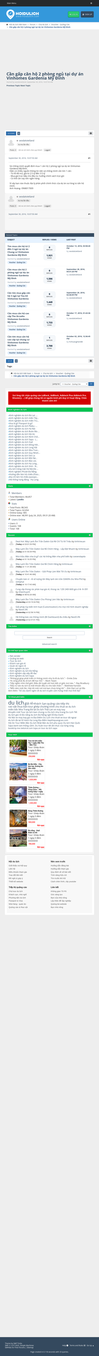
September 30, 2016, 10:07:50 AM (23, 158)
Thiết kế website (16, 882)
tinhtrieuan (80, 541)
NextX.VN (22, 609)
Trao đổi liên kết (16, 875)
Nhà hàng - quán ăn (17, 904)
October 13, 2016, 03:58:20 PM (78, 247)
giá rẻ (29, 703)
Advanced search (49, 644)
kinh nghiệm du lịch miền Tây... (24, 418)
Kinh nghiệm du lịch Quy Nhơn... (24, 452)
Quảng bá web (17, 658)
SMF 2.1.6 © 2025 (12, 1345)
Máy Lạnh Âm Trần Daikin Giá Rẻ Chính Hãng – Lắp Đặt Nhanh (45, 549)
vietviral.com (27, 728)
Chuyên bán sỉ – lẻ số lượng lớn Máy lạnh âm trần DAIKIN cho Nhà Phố (49, 579)
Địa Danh (59, 714)
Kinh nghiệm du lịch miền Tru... (24, 420)
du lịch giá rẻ (14, 714)
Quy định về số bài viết (61, 872)
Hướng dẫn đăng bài (60, 865)
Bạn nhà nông (57, 907)
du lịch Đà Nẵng (39, 714)
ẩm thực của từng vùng (63, 725)
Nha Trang (24, 709)
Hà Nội (11, 717)
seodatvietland (26, 140)
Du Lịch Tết (71, 712)
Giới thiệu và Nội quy (18, 865)
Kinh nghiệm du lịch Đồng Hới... (24, 444)
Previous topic (13, 85)
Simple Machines (27, 1345)
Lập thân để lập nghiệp (61, 901)
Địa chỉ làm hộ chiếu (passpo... (23, 477)
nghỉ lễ (50, 714)
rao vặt (12, 706)
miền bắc (13, 709)
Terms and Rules (77, 1345)
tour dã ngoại (70, 717)
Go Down (11, 133)
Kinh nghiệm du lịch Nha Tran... (24, 450)
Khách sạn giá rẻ (18, 663)
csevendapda (79, 556)
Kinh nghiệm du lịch (19, 668)
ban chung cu (40, 712)
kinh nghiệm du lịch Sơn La (22, 455)
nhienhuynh (24, 592)
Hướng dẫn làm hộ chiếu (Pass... (24, 474)
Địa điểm (42, 720)
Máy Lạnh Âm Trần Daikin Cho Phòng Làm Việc (38, 599)
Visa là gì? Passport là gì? (21, 423)
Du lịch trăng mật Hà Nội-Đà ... (23, 469)
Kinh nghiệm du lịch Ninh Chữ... (24, 436)
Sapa (10, 725)
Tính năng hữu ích (59, 875)
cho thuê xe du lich (66, 706)
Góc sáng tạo (57, 894)
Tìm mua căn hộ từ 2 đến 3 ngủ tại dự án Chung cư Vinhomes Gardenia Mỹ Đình (18, 250)
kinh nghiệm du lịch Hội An (22, 434)
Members (17, 493)
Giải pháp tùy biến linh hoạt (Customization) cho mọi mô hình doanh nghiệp (52, 607)
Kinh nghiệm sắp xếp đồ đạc (23, 673)
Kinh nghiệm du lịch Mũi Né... (23, 458)
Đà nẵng (26, 714)
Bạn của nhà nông (59, 898)
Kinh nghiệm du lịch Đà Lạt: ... (23, 415)
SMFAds (8, 1347)
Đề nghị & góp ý (16, 878)
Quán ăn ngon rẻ (18, 666)
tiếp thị (65, 703)
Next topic (25, 85)
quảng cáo (53, 703)
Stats (10, 486)
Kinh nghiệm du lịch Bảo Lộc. (23, 461)
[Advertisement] (49, 49)
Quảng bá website (59, 904)
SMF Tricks (17, 1343)
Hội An (11, 723)
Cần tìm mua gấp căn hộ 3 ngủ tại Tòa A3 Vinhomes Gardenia (18, 295)
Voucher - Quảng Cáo (17, 262)
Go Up (10, 361)
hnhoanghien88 (76, 342)
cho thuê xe (57, 717)
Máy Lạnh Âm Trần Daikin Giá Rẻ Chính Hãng (37, 564)
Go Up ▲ (90, 1345)
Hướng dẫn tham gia (60, 869)
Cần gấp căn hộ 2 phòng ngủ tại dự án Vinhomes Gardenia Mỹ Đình (45, 76)
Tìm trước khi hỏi (58, 878)
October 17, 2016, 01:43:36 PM (78, 314)
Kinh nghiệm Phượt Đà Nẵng (23, 471)
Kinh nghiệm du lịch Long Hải (23, 447)
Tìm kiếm (12, 626)
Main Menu (11, 3)
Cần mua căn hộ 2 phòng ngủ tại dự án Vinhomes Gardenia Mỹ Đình (18, 274)
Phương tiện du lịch (17, 898)
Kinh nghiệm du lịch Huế (21, 442)
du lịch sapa (51, 728)
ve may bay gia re (24, 717)
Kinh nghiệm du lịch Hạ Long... (23, 463)
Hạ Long (34, 720)
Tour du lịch (15, 661)
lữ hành (25, 720)
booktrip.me (14, 728)
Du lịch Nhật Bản (38, 723)
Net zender (15, 656)
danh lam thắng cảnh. (24, 725)
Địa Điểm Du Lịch (42, 717)
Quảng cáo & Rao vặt (18, 907)
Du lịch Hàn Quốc (72, 723)
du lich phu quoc (55, 723)
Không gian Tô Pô (58, 891)
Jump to (56, 384)
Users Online (18, 519)
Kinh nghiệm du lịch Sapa (22, 675)
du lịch (16, 702)
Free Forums (20, 1347)
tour (43, 728)
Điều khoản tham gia (18, 872)
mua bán (22, 706)
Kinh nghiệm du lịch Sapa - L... (23, 439)
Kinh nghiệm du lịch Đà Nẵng (24, 670)
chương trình (47, 706)
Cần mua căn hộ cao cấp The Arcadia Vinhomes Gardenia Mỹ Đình (18, 318)
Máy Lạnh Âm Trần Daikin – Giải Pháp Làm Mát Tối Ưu (41, 571)
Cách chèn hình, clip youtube (63, 882)
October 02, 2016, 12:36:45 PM (78, 337)
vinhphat (20, 581)
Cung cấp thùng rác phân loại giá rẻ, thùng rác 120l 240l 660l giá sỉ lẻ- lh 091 (52, 589)
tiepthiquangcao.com (58, 720)
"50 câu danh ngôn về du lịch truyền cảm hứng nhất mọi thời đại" (49, 690)
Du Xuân (39, 725)
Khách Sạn (40, 703)
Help (65, 1345)
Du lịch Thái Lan (45, 709)
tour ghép (34, 706)
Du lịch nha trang (56, 712)
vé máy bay (59, 709)
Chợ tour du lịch (16, 891)
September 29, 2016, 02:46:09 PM (76, 293)
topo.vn (37, 728)
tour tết (47, 725)
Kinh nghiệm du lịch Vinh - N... (23, 466)
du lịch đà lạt (14, 720)
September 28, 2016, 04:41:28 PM (76, 270)
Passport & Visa (16, 901)
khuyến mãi (14, 712)
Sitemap (30, 1347)
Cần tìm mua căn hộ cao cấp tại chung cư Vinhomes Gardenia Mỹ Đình (18, 341)
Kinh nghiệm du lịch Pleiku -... (23, 426)
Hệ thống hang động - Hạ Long (24, 479)
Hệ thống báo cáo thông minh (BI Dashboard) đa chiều (42, 617)
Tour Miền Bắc (22, 723)
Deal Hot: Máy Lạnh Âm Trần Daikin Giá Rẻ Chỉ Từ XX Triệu (44, 541)
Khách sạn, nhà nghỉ (18, 894)
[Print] (90, 133)
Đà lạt (33, 709)
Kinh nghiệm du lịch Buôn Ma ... (24, 431)
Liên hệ (12, 869)
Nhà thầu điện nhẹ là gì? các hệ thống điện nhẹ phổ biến (43, 556)
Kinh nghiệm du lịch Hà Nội (22, 428)
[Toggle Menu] (91, 3)
